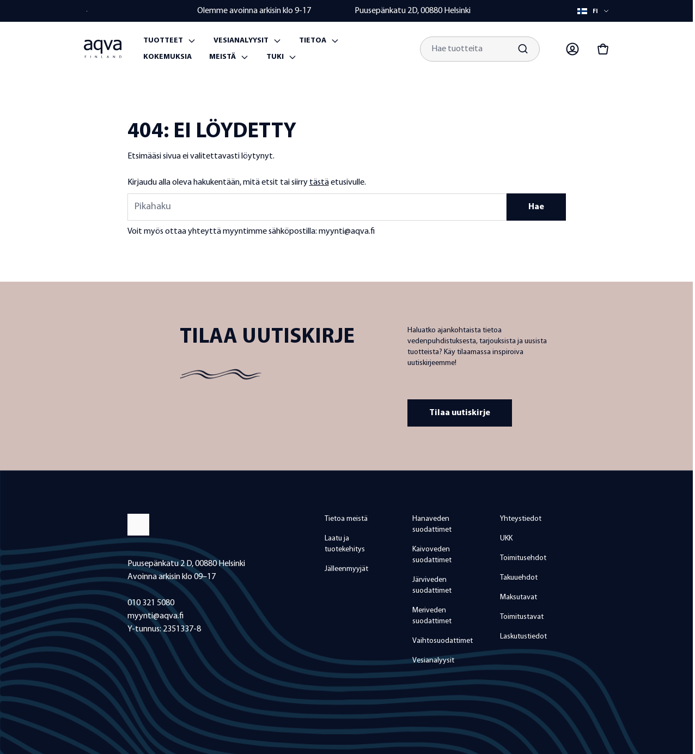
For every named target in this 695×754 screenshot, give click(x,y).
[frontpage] (215, 525)
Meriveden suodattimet (432, 615)
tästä (319, 182)
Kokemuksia (167, 57)
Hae (536, 207)
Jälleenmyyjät (346, 569)
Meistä (222, 57)
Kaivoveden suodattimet (432, 554)
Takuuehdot (519, 578)
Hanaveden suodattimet (432, 524)
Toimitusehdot (523, 558)
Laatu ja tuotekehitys (345, 544)
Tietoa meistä (346, 519)
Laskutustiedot (523, 637)
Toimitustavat (522, 617)
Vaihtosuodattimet (442, 641)
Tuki (275, 57)
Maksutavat (518, 597)
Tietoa (312, 41)
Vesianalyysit (241, 41)
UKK (506, 538)
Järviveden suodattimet (432, 585)
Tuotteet (163, 41)
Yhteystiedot (520, 519)
